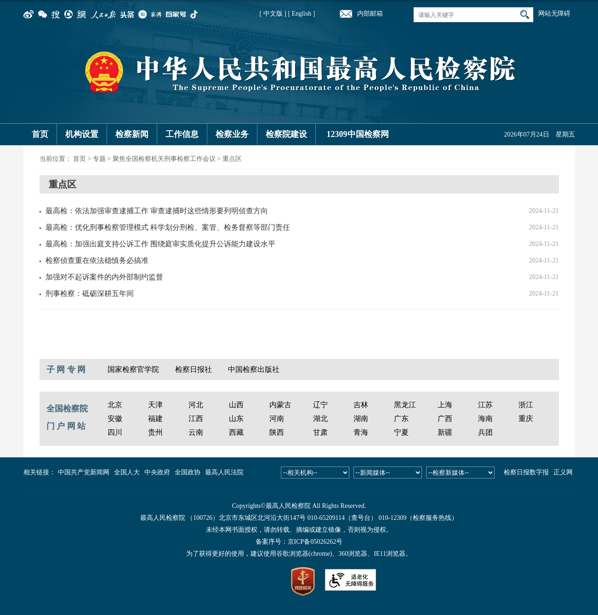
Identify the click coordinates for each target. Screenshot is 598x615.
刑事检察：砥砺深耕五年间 (90, 293)
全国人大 (127, 472)
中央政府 (157, 472)
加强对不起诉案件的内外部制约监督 (104, 277)
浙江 (525, 405)
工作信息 (182, 134)
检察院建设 (286, 134)
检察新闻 (131, 134)
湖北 (320, 418)
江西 (195, 418)
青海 (360, 432)
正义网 (563, 472)
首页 (40, 134)
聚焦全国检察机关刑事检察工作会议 (164, 158)
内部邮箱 (370, 13)
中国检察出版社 (253, 369)
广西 (445, 418)
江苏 (485, 405)
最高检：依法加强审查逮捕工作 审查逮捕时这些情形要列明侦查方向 (157, 211)
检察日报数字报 (526, 472)
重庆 (525, 418)
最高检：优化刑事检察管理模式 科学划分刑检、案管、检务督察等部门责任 (168, 227)
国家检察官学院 (133, 369)
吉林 (360, 405)
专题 (99, 158)
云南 (195, 432)
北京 (115, 405)
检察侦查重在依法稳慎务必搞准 (97, 260)
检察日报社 (193, 369)
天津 (155, 405)
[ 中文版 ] (273, 13)
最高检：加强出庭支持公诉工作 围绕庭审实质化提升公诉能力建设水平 (160, 244)
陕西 (276, 432)
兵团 (485, 432)
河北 (195, 405)
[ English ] (301, 13)
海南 (485, 418)
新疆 (445, 432)
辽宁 (320, 405)
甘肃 (320, 432)
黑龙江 (405, 405)
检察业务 (232, 134)
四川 (115, 432)
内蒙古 (280, 405)
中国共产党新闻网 (83, 472)
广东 (401, 418)
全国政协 (187, 472)
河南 (276, 418)
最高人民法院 (224, 472)
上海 (445, 405)
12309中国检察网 (358, 134)
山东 (236, 418)
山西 (236, 405)
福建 (155, 418)
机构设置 (81, 134)
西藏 (236, 432)
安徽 (115, 418)
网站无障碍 (554, 13)
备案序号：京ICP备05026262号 (299, 541)
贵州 (155, 432)
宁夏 (401, 432)
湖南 (360, 418)
